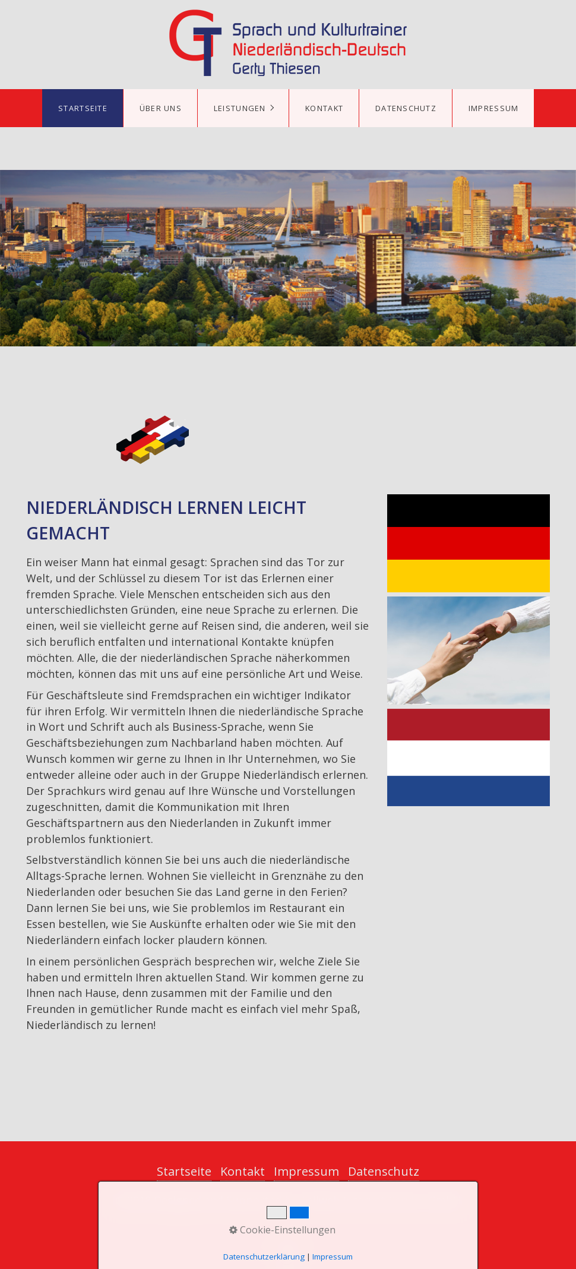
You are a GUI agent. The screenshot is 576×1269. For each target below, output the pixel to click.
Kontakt (324, 108)
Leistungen (240, 108)
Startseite (82, 108)
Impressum (494, 108)
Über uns (161, 108)
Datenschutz (405, 108)
